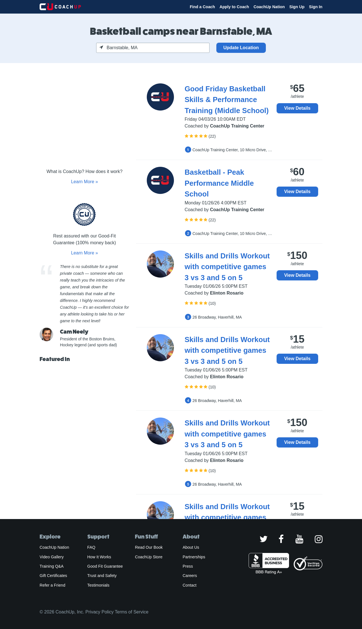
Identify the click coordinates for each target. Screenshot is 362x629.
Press (188, 566)
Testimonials (98, 585)
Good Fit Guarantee (105, 566)
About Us (191, 547)
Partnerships (194, 557)
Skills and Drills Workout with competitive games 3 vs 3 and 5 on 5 (227, 267)
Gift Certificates (53, 575)
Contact (190, 585)
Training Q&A (52, 566)
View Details (297, 108)
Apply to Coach (234, 7)
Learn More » (84, 181)
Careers (190, 575)
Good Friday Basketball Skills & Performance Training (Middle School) (227, 99)
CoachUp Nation (269, 7)
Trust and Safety (102, 575)
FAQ (91, 547)
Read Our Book (149, 547)
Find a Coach (202, 7)
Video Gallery (52, 557)
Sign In (315, 7)
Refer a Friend (52, 585)
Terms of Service (131, 611)
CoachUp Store (148, 557)
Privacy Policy (99, 611)
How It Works (99, 557)
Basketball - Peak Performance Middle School (219, 183)
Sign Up (297, 7)
